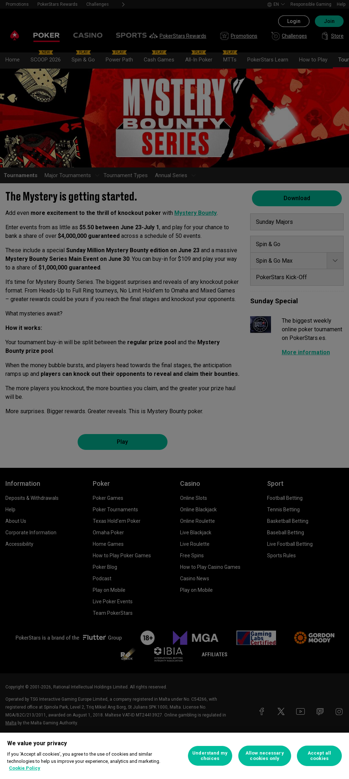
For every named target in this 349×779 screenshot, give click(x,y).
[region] (174, 756)
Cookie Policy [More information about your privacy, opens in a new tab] (24, 768)
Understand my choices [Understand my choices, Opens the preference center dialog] (210, 755)
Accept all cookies (319, 755)
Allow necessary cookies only (264, 755)
